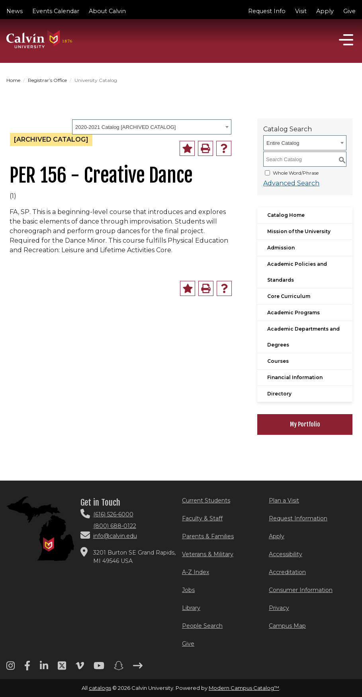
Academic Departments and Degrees (303, 337)
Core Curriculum (288, 296)
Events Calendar (55, 11)
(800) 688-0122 (114, 526)
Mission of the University (299, 231)
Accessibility (285, 554)
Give (349, 11)
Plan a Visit (284, 500)
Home (13, 80)
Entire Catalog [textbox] (282, 143)
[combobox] (151, 126)
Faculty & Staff (202, 518)
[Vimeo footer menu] (80, 668)
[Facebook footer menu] (27, 668)
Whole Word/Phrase (296, 173)
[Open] (346, 39)
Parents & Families (208, 536)
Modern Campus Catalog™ (244, 688)
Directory (279, 394)
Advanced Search (291, 183)
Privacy (279, 607)
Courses (278, 361)
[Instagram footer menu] (10, 668)
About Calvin (107, 11)
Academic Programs (293, 312)
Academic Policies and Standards (297, 272)
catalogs (100, 688)
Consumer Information (301, 590)
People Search (202, 625)
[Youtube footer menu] (99, 668)
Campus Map (287, 625)
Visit (301, 11)
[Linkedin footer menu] (44, 668)
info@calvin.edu (115, 535)
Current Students (206, 500)
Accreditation (287, 572)
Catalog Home (286, 215)
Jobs (188, 590)
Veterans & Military (207, 554)
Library (191, 607)
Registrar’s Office (47, 80)
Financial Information (295, 377)
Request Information (298, 518)
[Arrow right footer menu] (138, 668)
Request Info (267, 11)
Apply (325, 11)
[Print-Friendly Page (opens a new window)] (205, 148)
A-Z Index (195, 572)
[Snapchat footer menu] (118, 668)
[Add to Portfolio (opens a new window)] (187, 148)
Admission (281, 248)
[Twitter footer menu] (62, 668)
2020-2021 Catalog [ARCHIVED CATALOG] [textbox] (125, 127)
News (14, 11)
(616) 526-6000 (113, 514)
